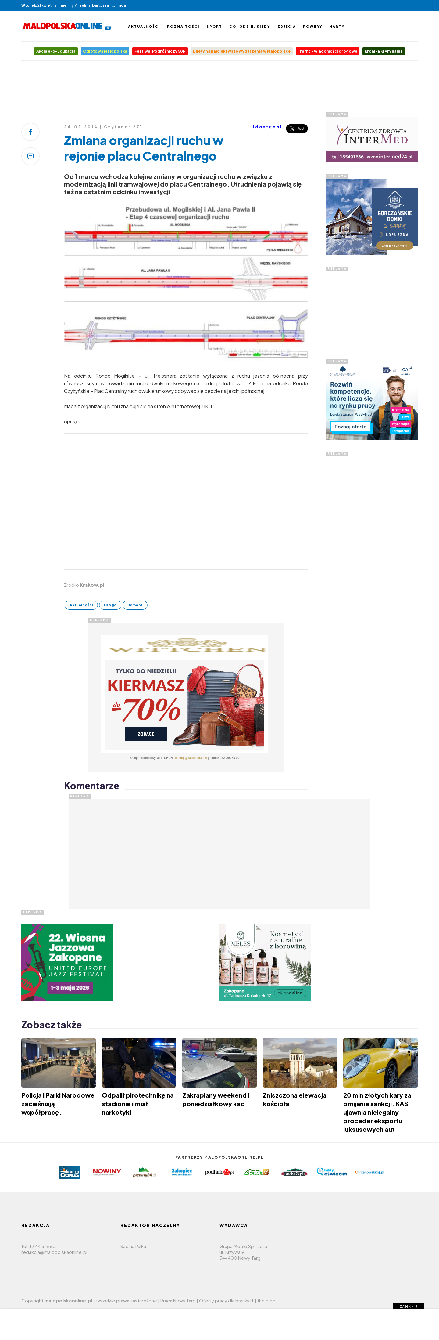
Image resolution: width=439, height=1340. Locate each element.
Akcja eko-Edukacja (56, 51)
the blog (266, 1300)
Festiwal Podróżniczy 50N (160, 51)
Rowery (313, 26)
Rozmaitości (183, 26)
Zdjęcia (286, 26)
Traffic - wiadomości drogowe (327, 51)
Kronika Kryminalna (384, 51)
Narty (337, 26)
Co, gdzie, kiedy (249, 26)
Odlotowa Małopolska (105, 51)
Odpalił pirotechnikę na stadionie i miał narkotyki (138, 1103)
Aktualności (144, 26)
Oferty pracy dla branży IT (226, 1300)
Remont (135, 605)
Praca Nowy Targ (178, 1300)
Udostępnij (267, 126)
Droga (110, 605)
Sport (214, 26)
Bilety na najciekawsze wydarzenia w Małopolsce (242, 51)
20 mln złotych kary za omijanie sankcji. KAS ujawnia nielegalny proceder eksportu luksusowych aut (377, 1112)
